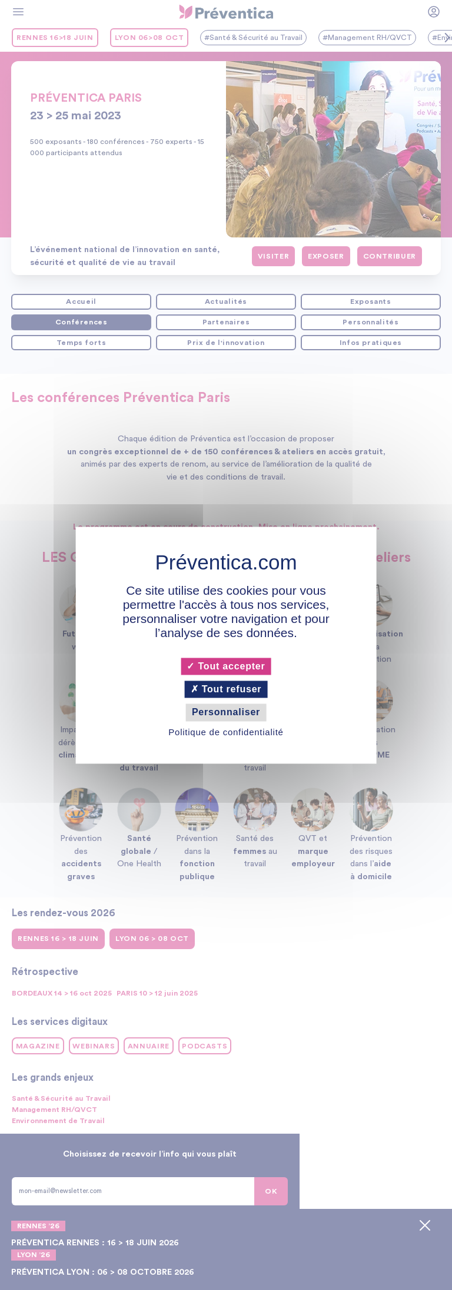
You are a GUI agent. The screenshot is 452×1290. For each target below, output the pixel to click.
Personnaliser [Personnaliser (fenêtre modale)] (226, 713)
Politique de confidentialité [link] (225, 732)
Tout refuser (226, 690)
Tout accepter (226, 666)
